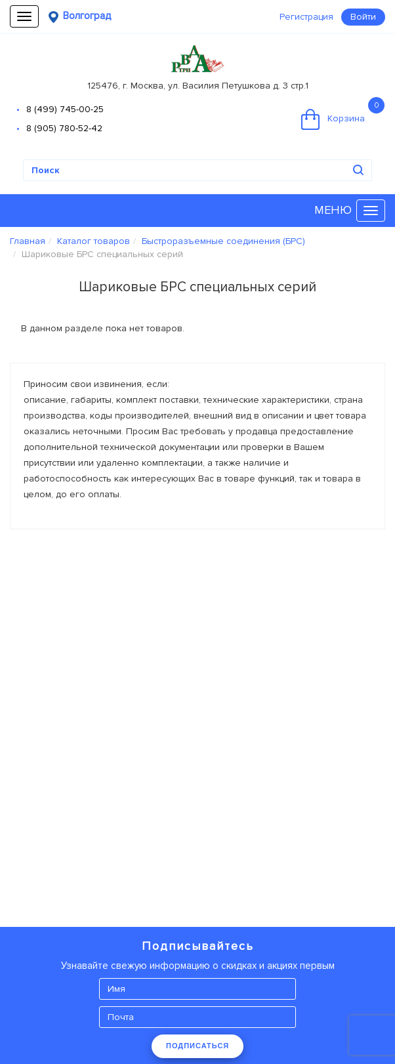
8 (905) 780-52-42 (64, 128)
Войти (363, 16)
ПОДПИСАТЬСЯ (197, 1046)
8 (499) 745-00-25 (65, 109)
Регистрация (306, 16)
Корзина (343, 113)
